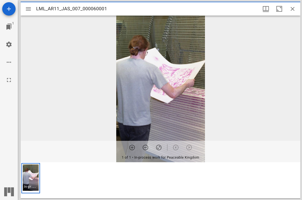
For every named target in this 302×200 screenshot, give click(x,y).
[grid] (160, 180)
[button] (31, 178)
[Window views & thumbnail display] (266, 9)
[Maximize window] (279, 9)
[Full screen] (9, 80)
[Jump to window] (9, 26)
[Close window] (292, 9)
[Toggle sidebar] (28, 9)
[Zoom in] (132, 147)
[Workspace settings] (9, 44)
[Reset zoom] (158, 147)
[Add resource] (9, 9)
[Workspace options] (9, 62)
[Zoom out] (145, 147)
